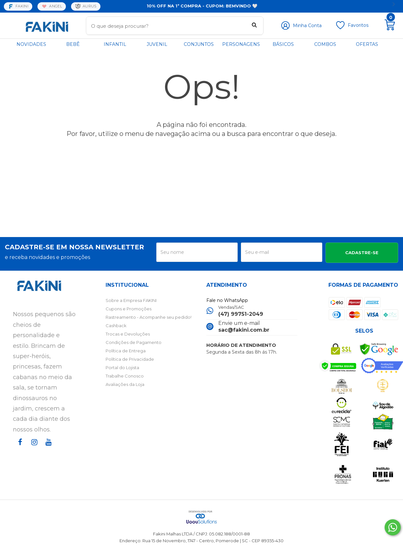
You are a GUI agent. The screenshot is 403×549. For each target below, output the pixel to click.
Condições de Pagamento (133, 342)
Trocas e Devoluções (128, 334)
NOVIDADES (31, 44)
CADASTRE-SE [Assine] (361, 252)
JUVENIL (157, 44)
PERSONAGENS (241, 44)
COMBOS (325, 44)
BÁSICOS (283, 44)
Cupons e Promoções (128, 308)
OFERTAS (367, 44)
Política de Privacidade (130, 359)
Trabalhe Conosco (125, 375)
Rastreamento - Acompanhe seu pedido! (148, 317)
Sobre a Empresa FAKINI (131, 300)
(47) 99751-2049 (240, 314)
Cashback (116, 325)
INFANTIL (115, 44)
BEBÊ (73, 44)
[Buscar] (254, 26)
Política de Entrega (126, 350)
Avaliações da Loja (125, 384)
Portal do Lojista (122, 367)
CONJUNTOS (199, 44)
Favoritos (358, 25)
